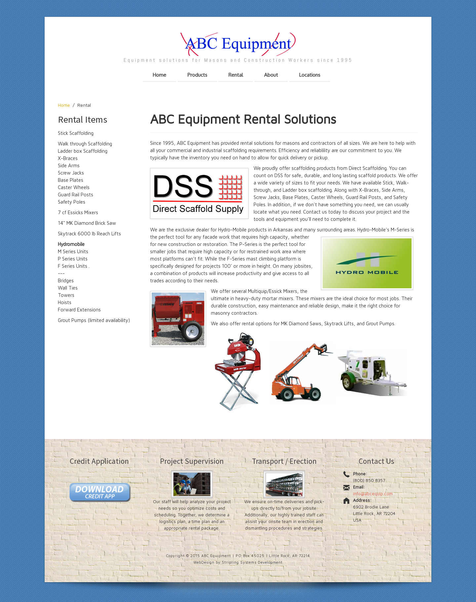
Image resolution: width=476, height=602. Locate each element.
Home (64, 105)
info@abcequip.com (373, 493)
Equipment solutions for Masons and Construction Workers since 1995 (238, 60)
